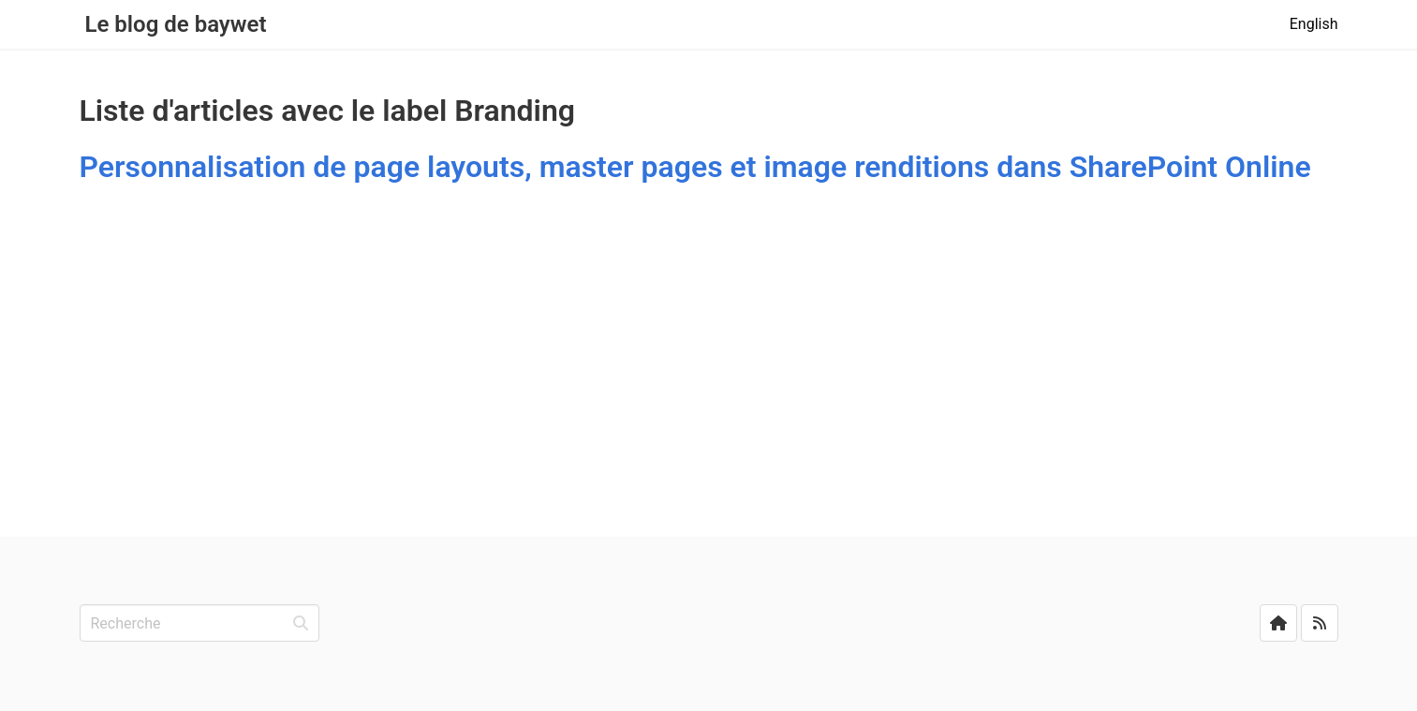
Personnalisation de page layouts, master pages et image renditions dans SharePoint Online (695, 167)
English (1314, 24)
